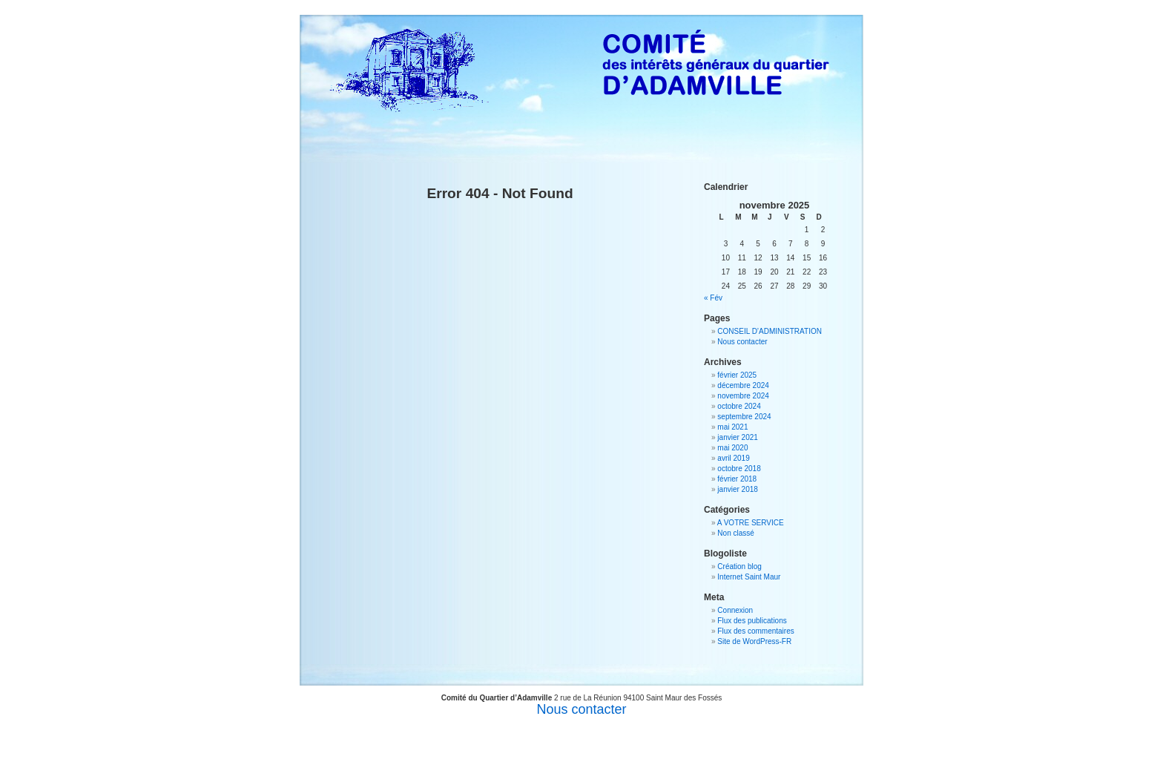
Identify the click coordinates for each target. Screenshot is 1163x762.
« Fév (713, 298)
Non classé (735, 533)
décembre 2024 (743, 385)
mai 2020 (732, 448)
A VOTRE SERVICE (750, 523)
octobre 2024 (738, 406)
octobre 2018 (738, 468)
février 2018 (737, 479)
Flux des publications (751, 621)
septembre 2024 (744, 417)
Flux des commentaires (755, 631)
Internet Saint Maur (748, 577)
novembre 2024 (743, 396)
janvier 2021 (737, 437)
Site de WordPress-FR (754, 641)
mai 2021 (732, 427)
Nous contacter (742, 342)
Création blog (739, 566)
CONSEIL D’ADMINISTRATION (769, 331)
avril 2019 (733, 458)
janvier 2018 (737, 489)
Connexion (735, 610)
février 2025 (737, 375)
